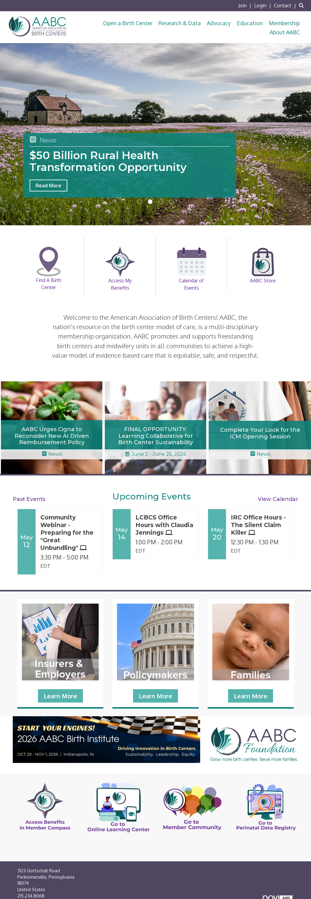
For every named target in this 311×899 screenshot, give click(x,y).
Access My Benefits (120, 269)
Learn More (60, 696)
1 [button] (139, 201)
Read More (48, 185)
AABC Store (263, 265)
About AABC (285, 32)
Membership (284, 23)
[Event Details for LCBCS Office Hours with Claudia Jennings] (164, 525)
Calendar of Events (191, 269)
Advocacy (219, 23)
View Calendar (278, 499)
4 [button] (171, 201)
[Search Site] (302, 5)
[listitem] (245, 5)
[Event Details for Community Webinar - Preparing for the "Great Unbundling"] (69, 533)
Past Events (29, 499)
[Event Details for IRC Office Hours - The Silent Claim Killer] (260, 525)
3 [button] (161, 201)
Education (250, 23)
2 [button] (150, 201)
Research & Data (180, 23)
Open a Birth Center (127, 23)
